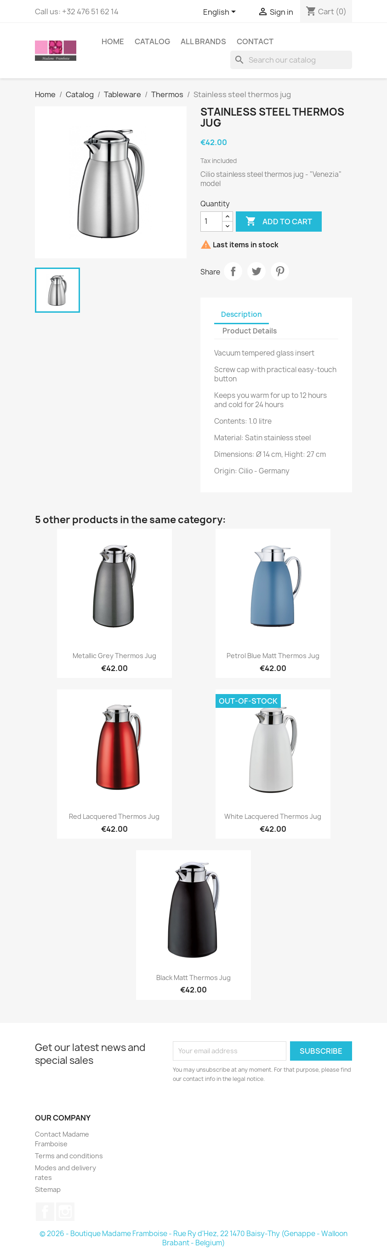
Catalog (152, 41)
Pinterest (280, 271)
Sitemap (48, 1189)
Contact (255, 41)
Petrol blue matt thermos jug (273, 655)
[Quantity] (211, 221)
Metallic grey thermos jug (114, 655)
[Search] (291, 60)
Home (113, 41)
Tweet (256, 271)
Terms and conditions (69, 1155)
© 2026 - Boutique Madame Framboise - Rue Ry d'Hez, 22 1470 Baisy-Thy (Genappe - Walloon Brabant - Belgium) (193, 1238)
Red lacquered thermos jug (114, 816)
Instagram (65, 1211)
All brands (203, 41)
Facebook (45, 1211)
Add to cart (278, 222)
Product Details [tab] (249, 331)
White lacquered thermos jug (272, 816)
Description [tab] (241, 314)
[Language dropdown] (221, 12)
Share (233, 271)
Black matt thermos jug (193, 977)
